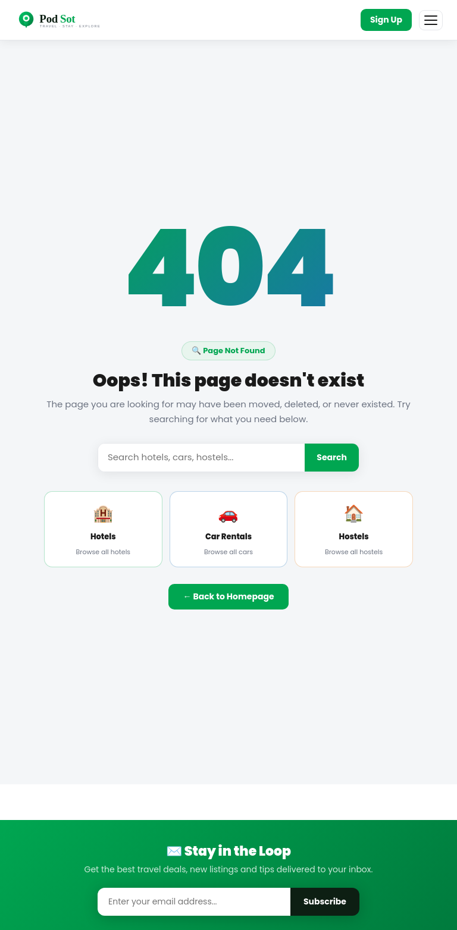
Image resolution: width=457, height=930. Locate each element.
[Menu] (431, 20)
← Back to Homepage (228, 596)
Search (332, 457)
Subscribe (324, 901)
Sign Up (386, 20)
